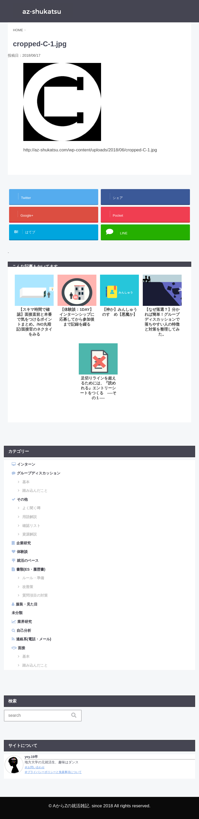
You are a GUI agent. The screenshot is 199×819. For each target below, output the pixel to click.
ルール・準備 (33, 578)
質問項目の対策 (35, 595)
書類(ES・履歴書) (30, 569)
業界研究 (24, 622)
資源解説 (29, 534)
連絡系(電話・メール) (33, 639)
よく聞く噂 (31, 508)
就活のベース (28, 560)
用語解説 (29, 517)
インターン (26, 464)
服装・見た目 (27, 604)
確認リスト (31, 526)
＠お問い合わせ (35, 767)
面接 (21, 648)
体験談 (22, 552)
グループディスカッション (38, 473)
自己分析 (24, 630)
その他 (22, 499)
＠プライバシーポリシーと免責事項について (53, 771)
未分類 (17, 613)
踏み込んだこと (35, 490)
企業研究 (23, 543)
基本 (26, 482)
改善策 (27, 587)
